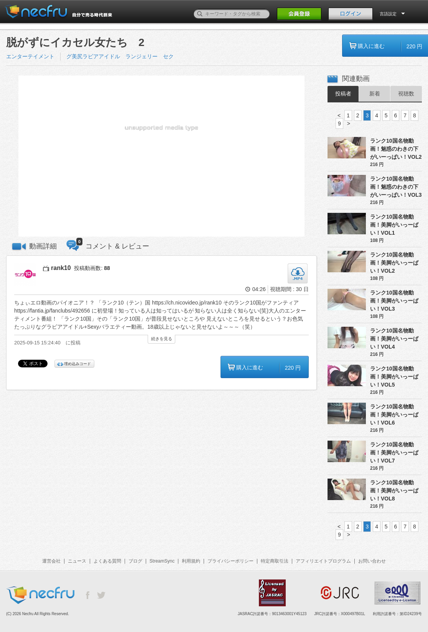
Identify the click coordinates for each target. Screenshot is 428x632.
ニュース (77, 561)
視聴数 (406, 94)
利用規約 (191, 561)
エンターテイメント (30, 56)
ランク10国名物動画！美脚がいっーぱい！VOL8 (394, 490)
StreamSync (162, 561)
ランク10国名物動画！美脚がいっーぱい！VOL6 (394, 414)
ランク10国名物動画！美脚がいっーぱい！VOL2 (394, 263)
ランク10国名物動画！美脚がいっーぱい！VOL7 (394, 452)
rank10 (61, 268)
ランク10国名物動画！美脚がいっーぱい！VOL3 (394, 301)
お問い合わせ (372, 561)
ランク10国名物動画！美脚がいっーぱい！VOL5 (394, 376)
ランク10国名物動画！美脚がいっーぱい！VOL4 (394, 339)
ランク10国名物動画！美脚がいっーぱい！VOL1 (394, 225)
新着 (374, 94)
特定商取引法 (274, 561)
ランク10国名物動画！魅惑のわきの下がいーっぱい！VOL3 (396, 187)
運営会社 (51, 561)
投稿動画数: (92, 268)
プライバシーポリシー (230, 561)
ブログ (135, 561)
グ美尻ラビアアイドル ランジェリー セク (120, 56)
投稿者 (343, 94)
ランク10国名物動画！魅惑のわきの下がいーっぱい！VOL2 (396, 149)
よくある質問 (107, 561)
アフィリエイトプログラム (323, 561)
